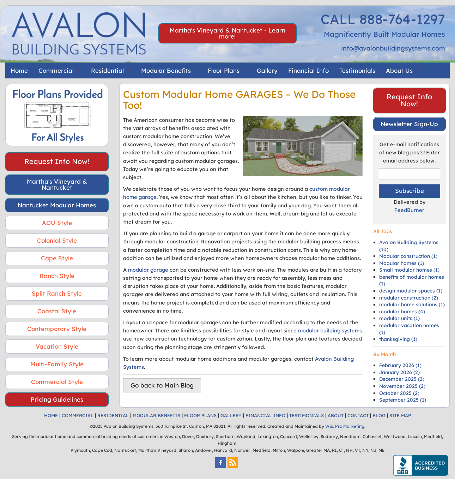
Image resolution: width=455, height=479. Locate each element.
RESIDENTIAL (113, 415)
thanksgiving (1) (398, 339)
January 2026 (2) (399, 372)
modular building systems (330, 330)
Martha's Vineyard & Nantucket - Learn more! (227, 33)
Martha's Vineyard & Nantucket (57, 184)
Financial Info (308, 70)
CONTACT (358, 415)
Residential (107, 70)
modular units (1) (399, 318)
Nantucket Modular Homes (57, 205)
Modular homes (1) (401, 263)
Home (19, 70)
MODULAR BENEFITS (156, 415)
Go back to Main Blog (162, 385)
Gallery (267, 70)
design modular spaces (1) (410, 291)
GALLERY (231, 415)
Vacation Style (57, 346)
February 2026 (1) (400, 365)
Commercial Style (57, 381)
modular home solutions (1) (412, 304)
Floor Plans (223, 70)
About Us (399, 70)
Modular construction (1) (408, 256)
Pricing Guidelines (57, 399)
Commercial (56, 70)
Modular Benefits (166, 70)
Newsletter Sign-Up (409, 124)
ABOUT (336, 415)
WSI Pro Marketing (344, 426)
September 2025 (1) (402, 400)
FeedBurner (409, 210)
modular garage (148, 269)
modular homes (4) (402, 311)
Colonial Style (57, 240)
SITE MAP (400, 415)
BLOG (379, 415)
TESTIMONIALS (306, 415)
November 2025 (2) (402, 386)
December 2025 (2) (401, 379)
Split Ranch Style (57, 293)
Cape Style (57, 258)
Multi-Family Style (57, 364)
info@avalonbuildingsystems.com (393, 48)
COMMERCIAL (77, 415)
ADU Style (57, 222)
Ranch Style (57, 275)
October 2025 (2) (399, 393)
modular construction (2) (408, 298)
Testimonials (357, 70)
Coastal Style (56, 311)
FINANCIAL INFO (265, 415)
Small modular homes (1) (409, 270)
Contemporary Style (56, 328)
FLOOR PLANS (200, 415)
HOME (51, 415)
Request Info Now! (56, 161)
